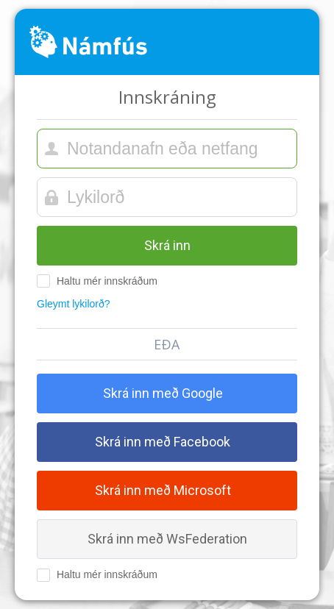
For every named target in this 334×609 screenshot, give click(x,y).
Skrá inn (167, 245)
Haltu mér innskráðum (97, 281)
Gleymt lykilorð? (73, 304)
